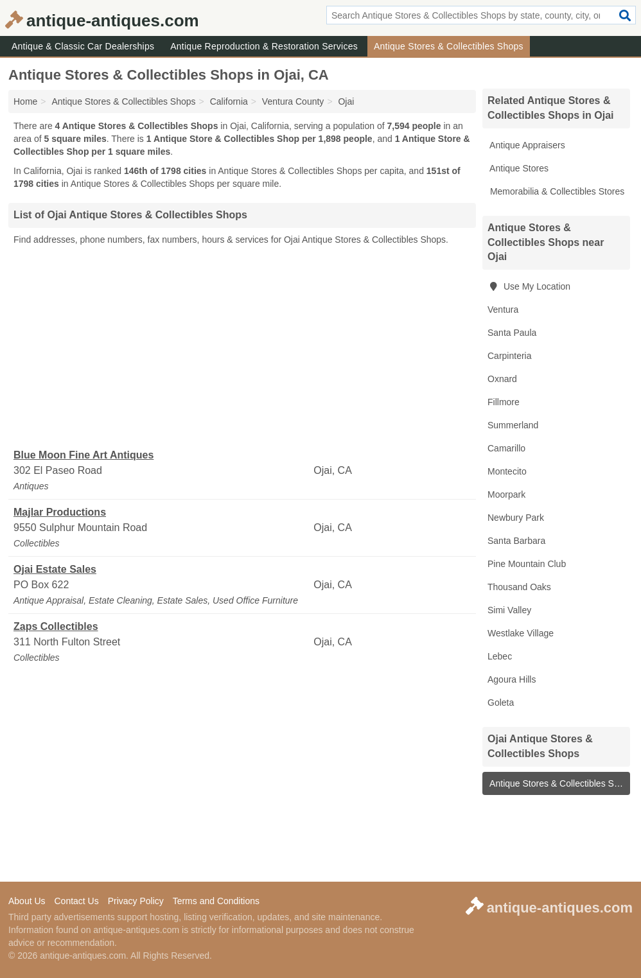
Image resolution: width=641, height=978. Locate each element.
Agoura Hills (511, 679)
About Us (27, 901)
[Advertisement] (242, 347)
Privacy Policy (136, 901)
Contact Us (76, 901)
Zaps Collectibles (55, 626)
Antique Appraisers (526, 145)
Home (25, 101)
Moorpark (506, 494)
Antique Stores (518, 168)
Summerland (512, 425)
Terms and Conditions (216, 901)
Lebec (499, 656)
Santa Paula (511, 332)
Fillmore (503, 402)
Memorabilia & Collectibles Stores (555, 191)
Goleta (500, 702)
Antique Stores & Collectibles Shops (448, 46)
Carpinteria (509, 356)
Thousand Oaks (519, 587)
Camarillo (506, 448)
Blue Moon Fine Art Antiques (83, 455)
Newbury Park (515, 517)
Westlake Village (520, 633)
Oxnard (502, 379)
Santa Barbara (516, 541)
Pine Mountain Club (526, 564)
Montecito (507, 471)
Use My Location (528, 286)
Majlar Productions (59, 512)
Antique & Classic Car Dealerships (83, 46)
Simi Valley (509, 610)
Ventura (502, 309)
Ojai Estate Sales (54, 569)
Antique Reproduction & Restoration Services (264, 46)
